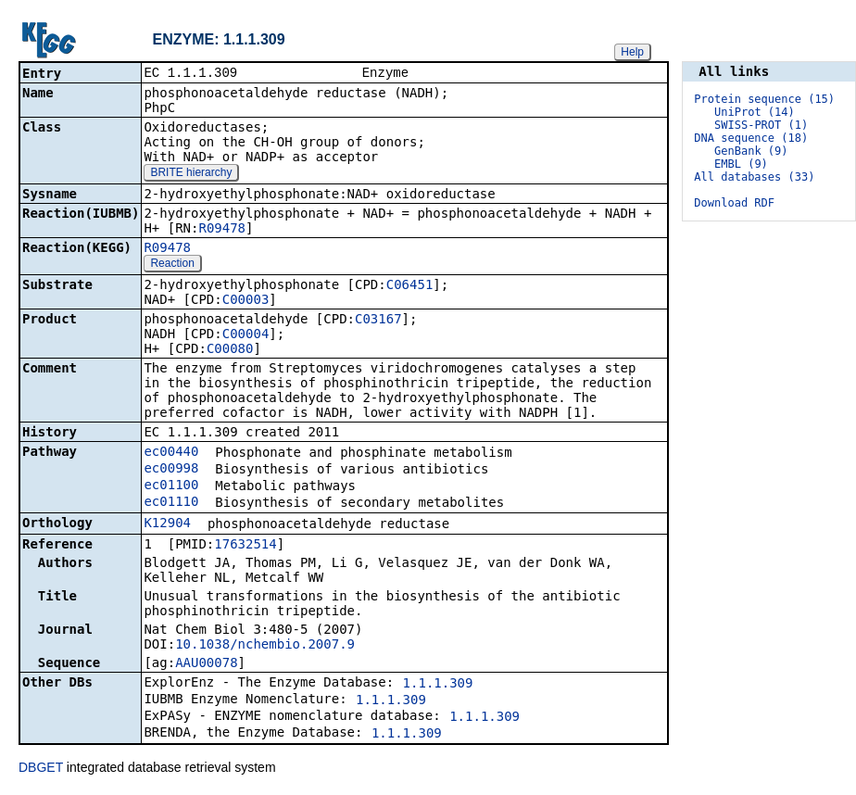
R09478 (221, 229)
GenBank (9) (750, 151)
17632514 (245, 545)
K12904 (167, 524)
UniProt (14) (754, 112)
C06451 (410, 286)
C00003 (246, 301)
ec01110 (171, 503)
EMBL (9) (741, 164)
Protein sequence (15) (764, 99)
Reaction (172, 265)
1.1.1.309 (438, 684)
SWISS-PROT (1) (761, 125)
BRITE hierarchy (191, 174)
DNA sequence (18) (751, 138)
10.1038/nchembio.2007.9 (265, 645)
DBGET (41, 769)
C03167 (378, 320)
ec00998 (171, 469)
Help (632, 51)
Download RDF (734, 202)
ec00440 (171, 453)
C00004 (246, 335)
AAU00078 (206, 664)
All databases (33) (754, 176)
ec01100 (171, 486)
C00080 (230, 350)
